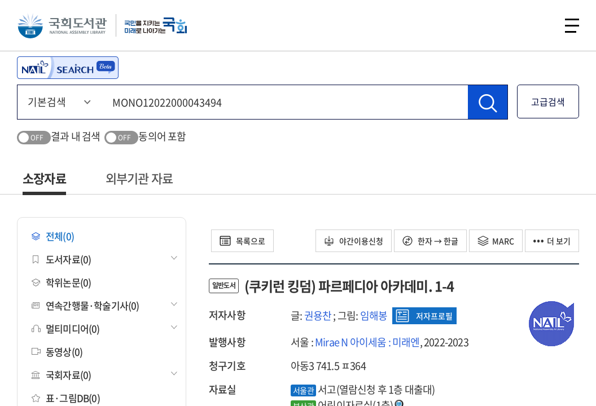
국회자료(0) (61, 375)
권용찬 (318, 315)
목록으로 (242, 240)
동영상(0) (57, 352)
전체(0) (53, 236)
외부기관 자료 (139, 178)
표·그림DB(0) (66, 398)
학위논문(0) (61, 282)
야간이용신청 (353, 240)
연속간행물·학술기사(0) (85, 305)
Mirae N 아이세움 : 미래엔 (367, 342)
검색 (542, 25)
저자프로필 (424, 316)
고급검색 (548, 101)
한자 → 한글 (430, 240)
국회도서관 (62, 25)
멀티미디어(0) (66, 328)
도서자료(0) (61, 259)
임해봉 (374, 315)
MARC (495, 240)
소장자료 (44, 178)
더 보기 (552, 240)
